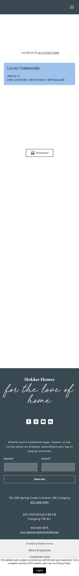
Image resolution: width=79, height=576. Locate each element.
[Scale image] (39, 115)
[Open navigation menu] (72, 7)
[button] (39, 153)
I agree (39, 570)
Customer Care (40, 556)
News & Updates (40, 550)
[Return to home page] (39, 379)
